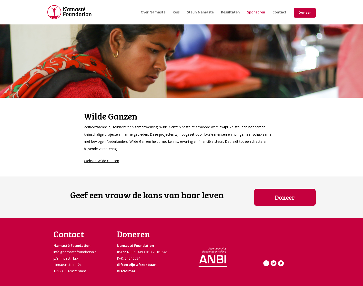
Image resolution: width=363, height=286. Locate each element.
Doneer (305, 12)
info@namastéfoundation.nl (75, 252)
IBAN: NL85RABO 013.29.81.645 (142, 252)
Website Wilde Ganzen (101, 160)
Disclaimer (126, 271)
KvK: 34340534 (128, 258)
